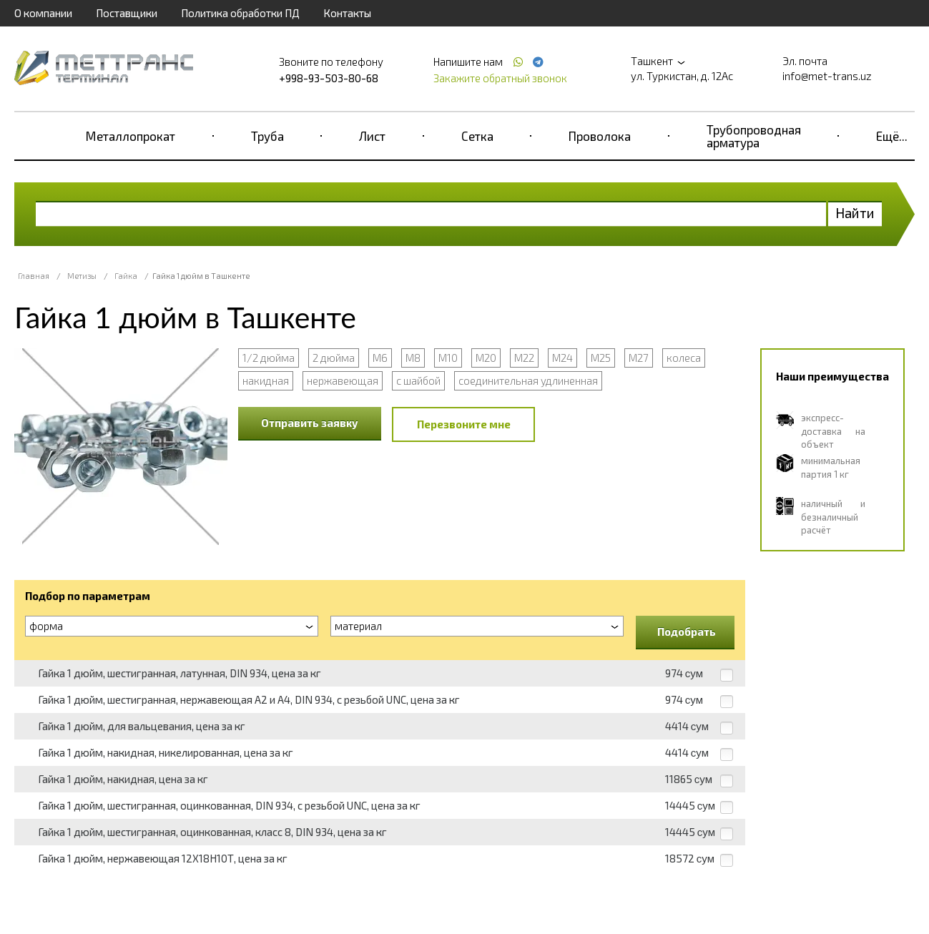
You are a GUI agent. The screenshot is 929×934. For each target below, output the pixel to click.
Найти (855, 213)
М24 (562, 357)
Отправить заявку (309, 422)
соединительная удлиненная (528, 380)
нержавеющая (342, 380)
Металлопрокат (130, 135)
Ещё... (892, 135)
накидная (265, 380)
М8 (413, 357)
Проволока (600, 135)
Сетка (477, 135)
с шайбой (418, 380)
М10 (448, 357)
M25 (601, 357)
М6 (380, 357)
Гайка (125, 275)
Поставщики (126, 12)
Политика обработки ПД (240, 12)
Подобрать (686, 631)
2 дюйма (334, 357)
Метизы (82, 275)
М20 (486, 357)
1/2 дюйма (268, 357)
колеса (684, 357)
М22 (524, 357)
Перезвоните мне (464, 424)
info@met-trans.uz (827, 75)
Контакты (347, 12)
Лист (372, 135)
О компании (43, 12)
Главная (33, 275)
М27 (639, 357)
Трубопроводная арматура (754, 136)
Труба (267, 135)
